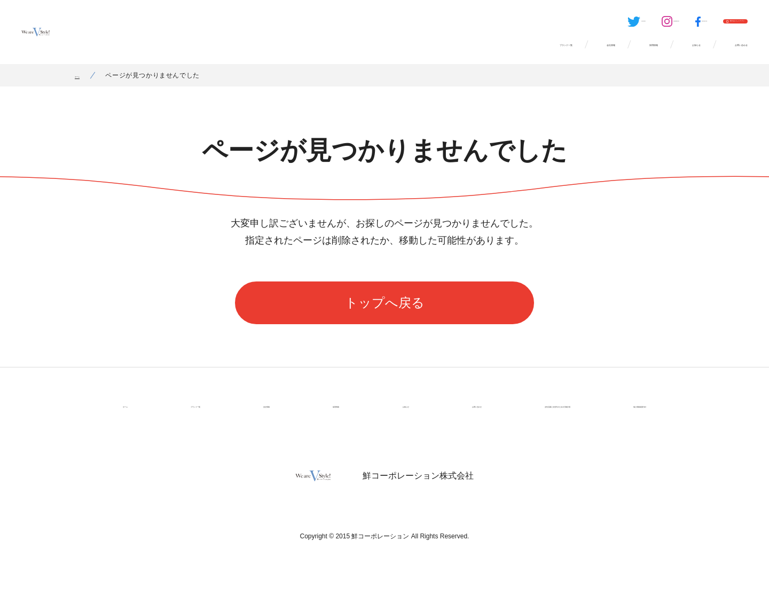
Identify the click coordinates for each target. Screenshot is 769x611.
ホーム (85, 88)
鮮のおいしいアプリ (705, 24)
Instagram (567, 24)
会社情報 (491, 53)
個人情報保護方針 (616, 418)
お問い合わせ (719, 53)
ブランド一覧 (409, 53)
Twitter (514, 24)
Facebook (619, 24)
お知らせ (636, 53)
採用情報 (564, 53)
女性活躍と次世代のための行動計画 (506, 418)
